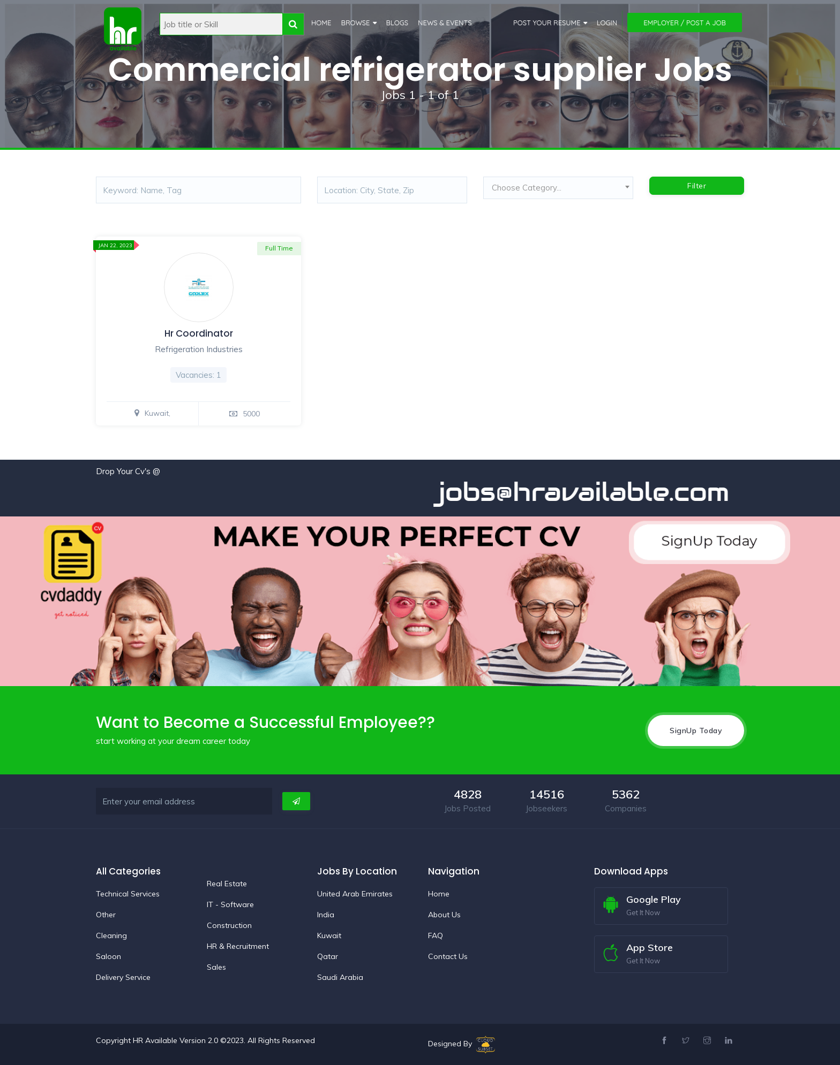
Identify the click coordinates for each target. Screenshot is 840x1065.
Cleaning (111, 935)
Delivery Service (123, 977)
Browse (355, 22)
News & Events (445, 22)
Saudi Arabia (340, 977)
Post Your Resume (547, 22)
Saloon (108, 956)
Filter (696, 186)
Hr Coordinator (198, 333)
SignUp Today (696, 730)
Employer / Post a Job (684, 22)
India (325, 914)
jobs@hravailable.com (593, 491)
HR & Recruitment (238, 946)
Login (607, 22)
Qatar (327, 956)
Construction (229, 925)
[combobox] (558, 190)
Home (321, 22)
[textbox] (558, 188)
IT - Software (230, 904)
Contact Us (448, 956)
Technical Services (128, 894)
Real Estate (227, 883)
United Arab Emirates (355, 894)
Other (106, 914)
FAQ (435, 935)
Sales (216, 967)
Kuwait (329, 935)
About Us (444, 914)
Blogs (397, 22)
